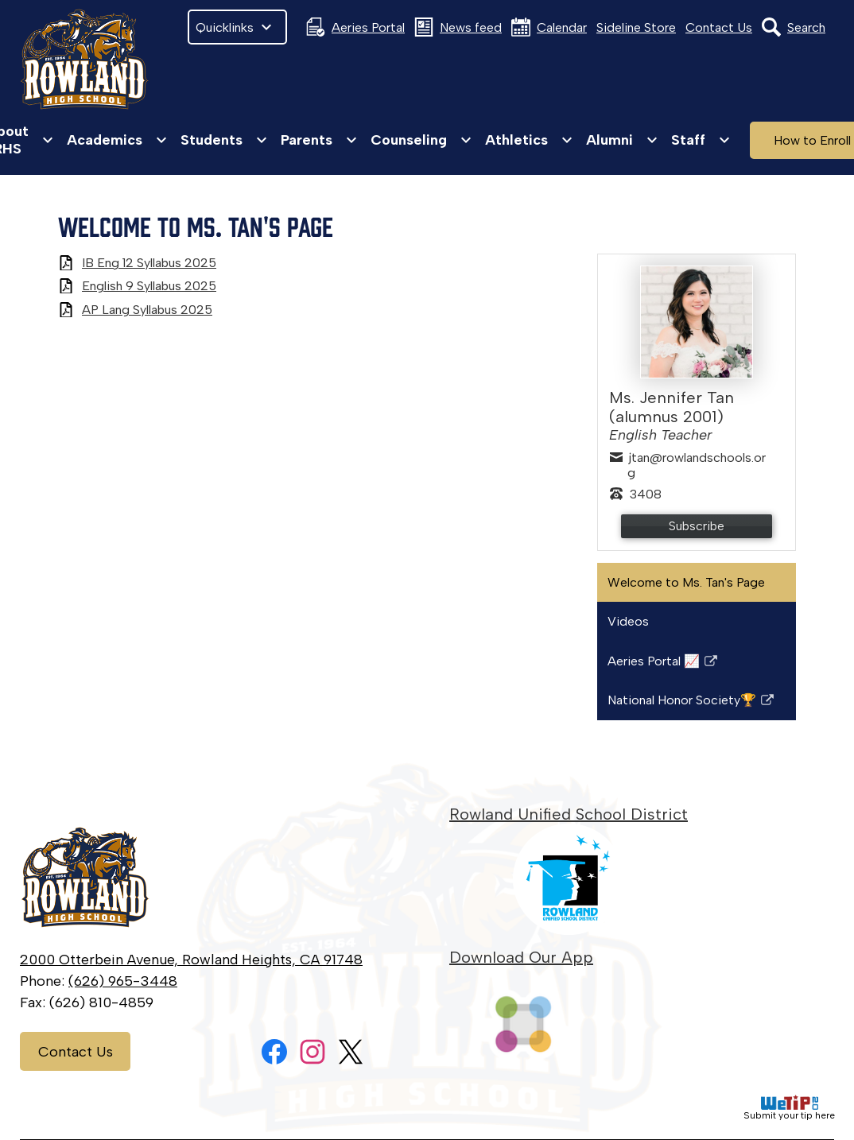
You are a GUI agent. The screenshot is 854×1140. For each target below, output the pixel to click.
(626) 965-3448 (122, 981)
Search (793, 27)
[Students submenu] (224, 139)
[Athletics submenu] (529, 139)
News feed (458, 27)
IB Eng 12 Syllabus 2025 (149, 262)
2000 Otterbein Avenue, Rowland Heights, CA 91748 (191, 959)
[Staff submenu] (701, 139)
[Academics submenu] (117, 139)
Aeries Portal (355, 27)
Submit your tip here (789, 1108)
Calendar (549, 27)
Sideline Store (636, 27)
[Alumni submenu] (622, 139)
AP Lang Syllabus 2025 (147, 309)
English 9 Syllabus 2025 (149, 285)
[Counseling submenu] (421, 139)
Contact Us (718, 27)
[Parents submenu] (319, 139)
